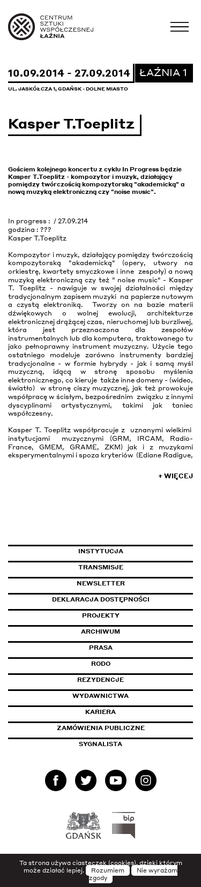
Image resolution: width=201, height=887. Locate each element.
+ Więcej (175, 476)
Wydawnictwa (100, 696)
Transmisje (135, 567)
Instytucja (100, 551)
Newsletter (101, 583)
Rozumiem (107, 870)
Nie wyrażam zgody (133, 874)
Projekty (101, 615)
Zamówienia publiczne (125, 728)
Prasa (101, 647)
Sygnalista (100, 744)
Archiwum (100, 631)
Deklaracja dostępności (101, 599)
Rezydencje (100, 679)
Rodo (100, 663)
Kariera (100, 712)
